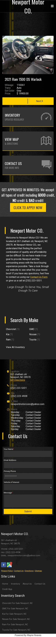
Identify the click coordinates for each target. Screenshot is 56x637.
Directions (29, 571)
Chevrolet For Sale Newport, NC (17, 603)
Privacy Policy (7, 571)
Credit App (7, 589)
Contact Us (18, 571)
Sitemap (38, 571)
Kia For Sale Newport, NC (14, 614)
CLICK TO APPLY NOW (28, 207)
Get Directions (17, 380)
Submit (28, 511)
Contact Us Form (38, 277)
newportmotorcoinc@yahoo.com (27, 404)
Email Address (28, 463)
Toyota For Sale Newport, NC (16, 630)
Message (28, 499)
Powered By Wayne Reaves (28, 635)
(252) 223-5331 (18, 388)
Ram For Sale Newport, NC (15, 624)
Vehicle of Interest (28, 485)
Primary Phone (28, 474)
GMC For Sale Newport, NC (15, 608)
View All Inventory (15, 347)
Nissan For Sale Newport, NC (16, 619)
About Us (27, 584)
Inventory (15, 584)
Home (5, 584)
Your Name (28, 452)
